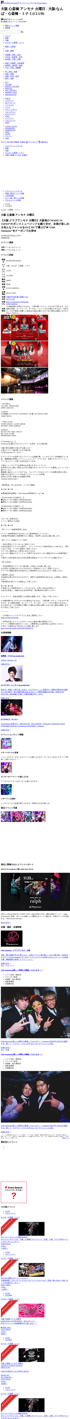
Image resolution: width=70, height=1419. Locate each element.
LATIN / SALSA (11, 126)
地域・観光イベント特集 (14, 193)
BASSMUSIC (10, 128)
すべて (3, 142)
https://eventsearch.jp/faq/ (10, 617)
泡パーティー (10, 103)
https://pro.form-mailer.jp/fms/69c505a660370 (17, 628)
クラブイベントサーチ (13, 191)
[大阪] (7, 150)
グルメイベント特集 (13, 200)
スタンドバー (10, 120)
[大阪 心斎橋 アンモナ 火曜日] (16, 155)
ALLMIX (8, 84)
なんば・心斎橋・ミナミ (14, 42)
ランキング (31, 142)
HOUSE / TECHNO (12, 86)
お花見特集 (9, 196)
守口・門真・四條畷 (13, 68)
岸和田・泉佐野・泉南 (13, 65)
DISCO (7, 98)
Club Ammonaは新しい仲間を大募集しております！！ (22, 970)
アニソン (8, 136)
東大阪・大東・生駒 (13, 59)
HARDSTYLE (10, 130)
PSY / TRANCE (11, 90)
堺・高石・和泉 (11, 72)
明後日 (16, 142)
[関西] (7, 148)
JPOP (7, 132)
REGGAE (8, 88)
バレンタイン (10, 112)
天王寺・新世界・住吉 (13, 57)
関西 (7, 38)
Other (7, 138)
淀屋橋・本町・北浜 (13, 55)
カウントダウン (11, 109)
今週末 (22, 142)
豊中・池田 (9, 78)
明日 (12, 142)
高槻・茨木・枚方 (12, 76)
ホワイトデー (10, 114)
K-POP (7, 134)
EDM (7, 116)
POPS (7, 123)
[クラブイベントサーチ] (13, 146)
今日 (8, 142)
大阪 (7, 40)
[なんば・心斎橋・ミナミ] (14, 153)
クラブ (7, 36)
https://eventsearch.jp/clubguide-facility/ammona (17, 303)
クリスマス (9, 105)
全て (7, 82)
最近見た (43, 142)
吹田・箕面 (9, 74)
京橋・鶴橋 (9, 51)
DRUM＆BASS (10, 95)
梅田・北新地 (10, 46)
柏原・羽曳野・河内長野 (14, 63)
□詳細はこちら (65, 1138)
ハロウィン (9, 100)
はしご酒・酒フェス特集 (14, 198)
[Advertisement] (28, 173)
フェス (7, 107)
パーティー (9, 118)
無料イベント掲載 (12, 26)
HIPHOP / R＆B (11, 92)
